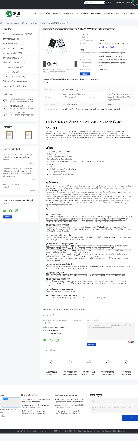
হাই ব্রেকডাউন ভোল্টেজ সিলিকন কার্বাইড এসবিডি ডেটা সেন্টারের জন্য (35, 406)
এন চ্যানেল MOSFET (80, 309)
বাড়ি (34, 13)
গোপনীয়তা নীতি (19, 431)
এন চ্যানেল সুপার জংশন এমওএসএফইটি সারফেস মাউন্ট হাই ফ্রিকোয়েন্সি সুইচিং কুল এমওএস (21, 115)
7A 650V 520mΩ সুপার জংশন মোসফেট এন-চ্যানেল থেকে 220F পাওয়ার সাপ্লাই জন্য (51, 373)
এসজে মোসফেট (52, 309)
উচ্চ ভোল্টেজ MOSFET (11, 58)
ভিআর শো (56, 13)
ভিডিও (47, 13)
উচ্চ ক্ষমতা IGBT (9, 39)
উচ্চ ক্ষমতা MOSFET (10, 44)
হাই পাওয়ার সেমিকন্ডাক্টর (12, 77)
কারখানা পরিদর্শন (82, 13)
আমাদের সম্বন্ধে (68, 13)
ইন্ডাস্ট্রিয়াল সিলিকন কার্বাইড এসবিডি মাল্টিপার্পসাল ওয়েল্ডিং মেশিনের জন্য (34, 412)
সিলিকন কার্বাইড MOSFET (13, 81)
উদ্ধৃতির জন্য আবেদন (123, 3)
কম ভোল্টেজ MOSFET (11, 53)
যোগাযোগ (85, 74)
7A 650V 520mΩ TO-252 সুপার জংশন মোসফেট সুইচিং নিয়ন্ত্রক (89, 373)
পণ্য (40, 13)
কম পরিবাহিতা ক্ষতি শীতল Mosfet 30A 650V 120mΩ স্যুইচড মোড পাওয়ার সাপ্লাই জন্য (107, 373)
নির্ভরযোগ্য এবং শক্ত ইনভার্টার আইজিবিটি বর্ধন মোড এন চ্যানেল (70, 406)
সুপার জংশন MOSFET (17, 23)
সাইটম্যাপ (3, 416)
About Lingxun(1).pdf (106, 47)
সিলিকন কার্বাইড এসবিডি (12, 86)
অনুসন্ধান (108, 3)
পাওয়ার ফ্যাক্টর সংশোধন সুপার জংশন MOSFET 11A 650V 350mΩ (126, 373)
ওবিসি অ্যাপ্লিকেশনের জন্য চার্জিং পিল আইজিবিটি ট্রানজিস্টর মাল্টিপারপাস (68, 412)
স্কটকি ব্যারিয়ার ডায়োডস (12, 63)
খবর (125, 13)
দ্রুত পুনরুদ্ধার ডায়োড (11, 67)
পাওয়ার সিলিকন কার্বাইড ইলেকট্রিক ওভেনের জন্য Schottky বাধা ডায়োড (36, 401)
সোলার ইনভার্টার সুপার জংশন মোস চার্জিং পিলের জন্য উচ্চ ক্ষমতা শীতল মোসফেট (21, 101)
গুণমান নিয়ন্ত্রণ (96, 13)
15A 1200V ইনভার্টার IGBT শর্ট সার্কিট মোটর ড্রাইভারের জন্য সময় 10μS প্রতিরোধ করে (70, 401)
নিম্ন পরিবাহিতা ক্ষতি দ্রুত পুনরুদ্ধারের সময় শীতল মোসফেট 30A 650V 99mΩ (70, 373)
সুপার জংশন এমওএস (66, 309)
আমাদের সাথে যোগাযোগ (112, 13)
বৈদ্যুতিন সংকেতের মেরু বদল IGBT (16, 34)
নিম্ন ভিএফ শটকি (9, 72)
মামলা (132, 13)
